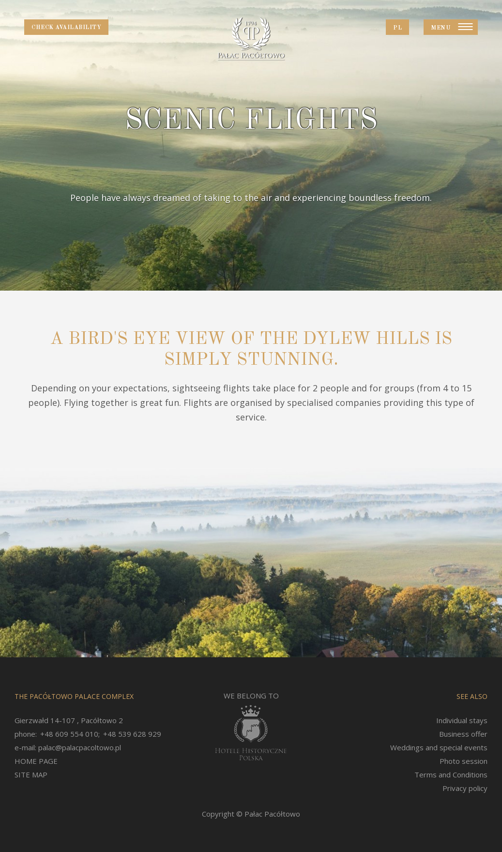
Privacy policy (464, 788)
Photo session (463, 761)
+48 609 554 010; (70, 733)
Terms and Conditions (450, 774)
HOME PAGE (36, 761)
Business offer (463, 733)
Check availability (66, 28)
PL (397, 28)
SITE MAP (31, 774)
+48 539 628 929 (132, 733)
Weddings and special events (438, 747)
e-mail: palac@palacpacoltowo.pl (68, 747)
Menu (441, 28)
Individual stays (461, 720)
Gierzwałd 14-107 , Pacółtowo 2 (69, 720)
